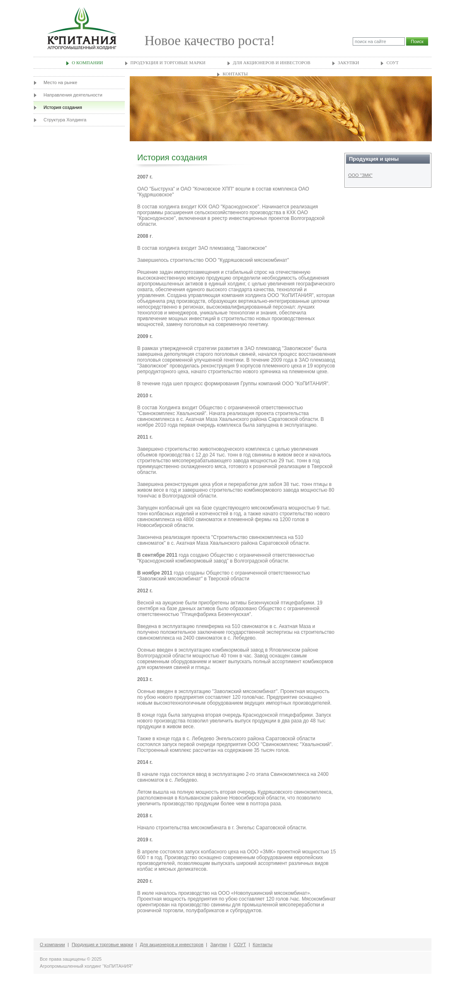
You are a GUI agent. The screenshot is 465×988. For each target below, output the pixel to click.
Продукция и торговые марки (168, 62)
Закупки (348, 62)
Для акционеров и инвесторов (271, 62)
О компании (87, 62)
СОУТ (392, 62)
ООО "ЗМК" (360, 175)
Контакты (235, 73)
